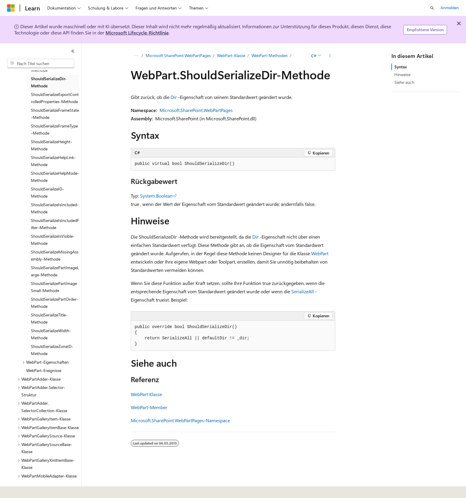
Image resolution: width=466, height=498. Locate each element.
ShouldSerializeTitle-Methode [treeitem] (49, 318)
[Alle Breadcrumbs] (136, 55)
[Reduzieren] (73, 51)
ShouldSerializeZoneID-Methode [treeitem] (52, 350)
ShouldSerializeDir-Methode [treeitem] (49, 82)
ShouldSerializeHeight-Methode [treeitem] (51, 145)
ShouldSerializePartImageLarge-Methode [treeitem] (55, 271)
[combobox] (40, 63)
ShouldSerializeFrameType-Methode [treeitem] (54, 129)
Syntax (400, 67)
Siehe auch (404, 82)
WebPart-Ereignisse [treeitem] (43, 370)
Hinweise (402, 74)
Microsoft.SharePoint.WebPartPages (178, 55)
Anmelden (449, 7)
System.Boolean (156, 196)
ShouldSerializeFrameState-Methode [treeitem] (55, 113)
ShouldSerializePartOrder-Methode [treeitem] (54, 302)
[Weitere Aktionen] (330, 55)
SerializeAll (302, 291)
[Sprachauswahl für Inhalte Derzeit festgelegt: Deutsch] (20, 489)
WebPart (319, 253)
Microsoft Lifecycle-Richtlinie (137, 32)
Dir (174, 97)
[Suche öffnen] (432, 8)
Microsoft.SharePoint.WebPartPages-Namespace (180, 420)
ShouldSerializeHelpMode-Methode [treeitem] (55, 176)
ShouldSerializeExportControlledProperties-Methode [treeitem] (55, 98)
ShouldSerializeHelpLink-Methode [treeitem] (53, 161)
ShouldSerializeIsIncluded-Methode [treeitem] (55, 208)
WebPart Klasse (146, 394)
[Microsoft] (11, 8)
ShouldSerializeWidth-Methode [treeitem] (51, 334)
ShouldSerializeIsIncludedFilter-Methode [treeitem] (55, 224)
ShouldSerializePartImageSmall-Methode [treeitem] (54, 287)
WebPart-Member (149, 407)
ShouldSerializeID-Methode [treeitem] (47, 192)
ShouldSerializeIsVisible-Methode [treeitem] (53, 239)
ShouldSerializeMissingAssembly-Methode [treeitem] (54, 255)
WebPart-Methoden (269, 55)
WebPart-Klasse (231, 55)
